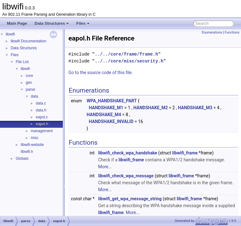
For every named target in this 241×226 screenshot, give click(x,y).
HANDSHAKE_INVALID (126, 121)
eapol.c (42, 117)
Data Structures (52, 23)
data (34, 96)
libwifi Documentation (28, 41)
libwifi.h (27, 151)
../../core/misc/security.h (144, 61)
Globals (22, 158)
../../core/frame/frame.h (142, 54)
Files (82, 23)
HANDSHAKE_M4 (119, 114)
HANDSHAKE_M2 (166, 107)
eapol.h (42, 124)
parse (30, 89)
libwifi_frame (200, 152)
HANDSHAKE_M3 (211, 107)
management (42, 131)
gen (29, 82)
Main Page (17, 23)
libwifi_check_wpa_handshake (143, 152)
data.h (41, 110)
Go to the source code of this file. (116, 72)
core (29, 75)
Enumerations (212, 32)
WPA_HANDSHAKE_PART (127, 100)
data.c (41, 103)
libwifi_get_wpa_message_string (145, 198)
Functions (232, 32)
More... (140, 166)
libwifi (10, 34)
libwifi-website (32, 145)
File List (22, 62)
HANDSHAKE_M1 (121, 107)
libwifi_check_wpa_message (141, 175)
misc (35, 138)
